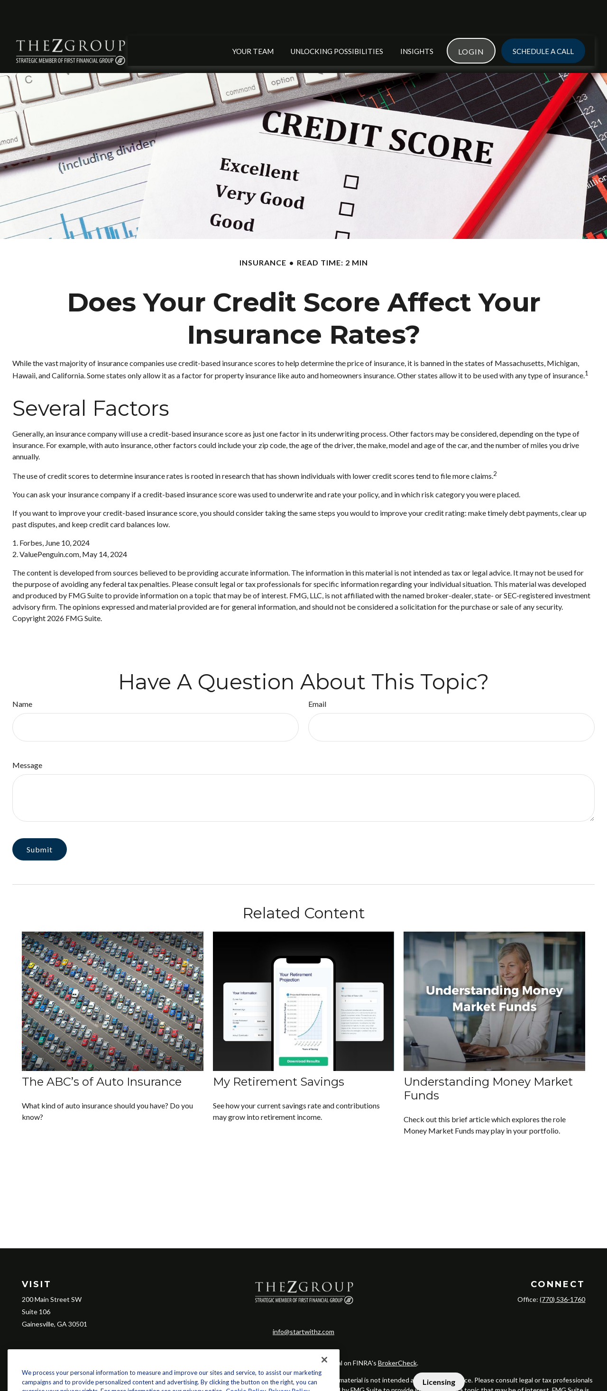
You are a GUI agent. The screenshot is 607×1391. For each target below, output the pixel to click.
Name (22, 675)
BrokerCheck (397, 1325)
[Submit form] (39, 821)
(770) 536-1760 (562, 1271)
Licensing (439, 1381)
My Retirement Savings (278, 1053)
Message (27, 736)
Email (317, 675)
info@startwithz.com (303, 1294)
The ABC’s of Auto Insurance (102, 1053)
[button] (253, 22)
